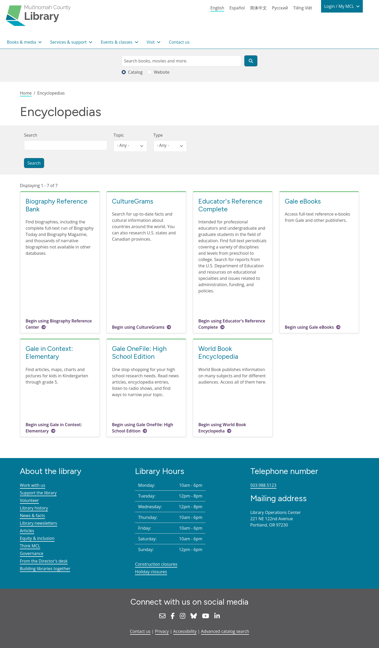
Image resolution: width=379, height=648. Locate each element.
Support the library (38, 493)
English (217, 8)
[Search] (250, 60)
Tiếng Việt (302, 8)
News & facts (32, 515)
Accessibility (185, 631)
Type (158, 135)
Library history (34, 508)
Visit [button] (151, 42)
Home (26, 93)
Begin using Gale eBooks (309, 327)
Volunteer (29, 500)
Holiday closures (151, 572)
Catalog (135, 72)
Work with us (32, 485)
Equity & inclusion (37, 538)
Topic (119, 135)
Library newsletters (38, 523)
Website (161, 72)
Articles (27, 531)
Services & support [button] (69, 42)
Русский (280, 8)
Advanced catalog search (225, 631)
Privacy (162, 631)
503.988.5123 (263, 485)
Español (237, 8)
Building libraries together (45, 568)
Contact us (179, 42)
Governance (31, 553)
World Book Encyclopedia (218, 352)
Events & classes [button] (117, 42)
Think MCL (30, 546)
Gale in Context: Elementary (49, 352)
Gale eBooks (303, 201)
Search (30, 135)
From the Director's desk (44, 561)
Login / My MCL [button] (339, 6)
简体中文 (258, 8)
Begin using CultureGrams (138, 327)
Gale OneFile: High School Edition (139, 352)
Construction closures (156, 564)
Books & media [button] (22, 42)
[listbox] (130, 146)
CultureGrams (132, 201)
